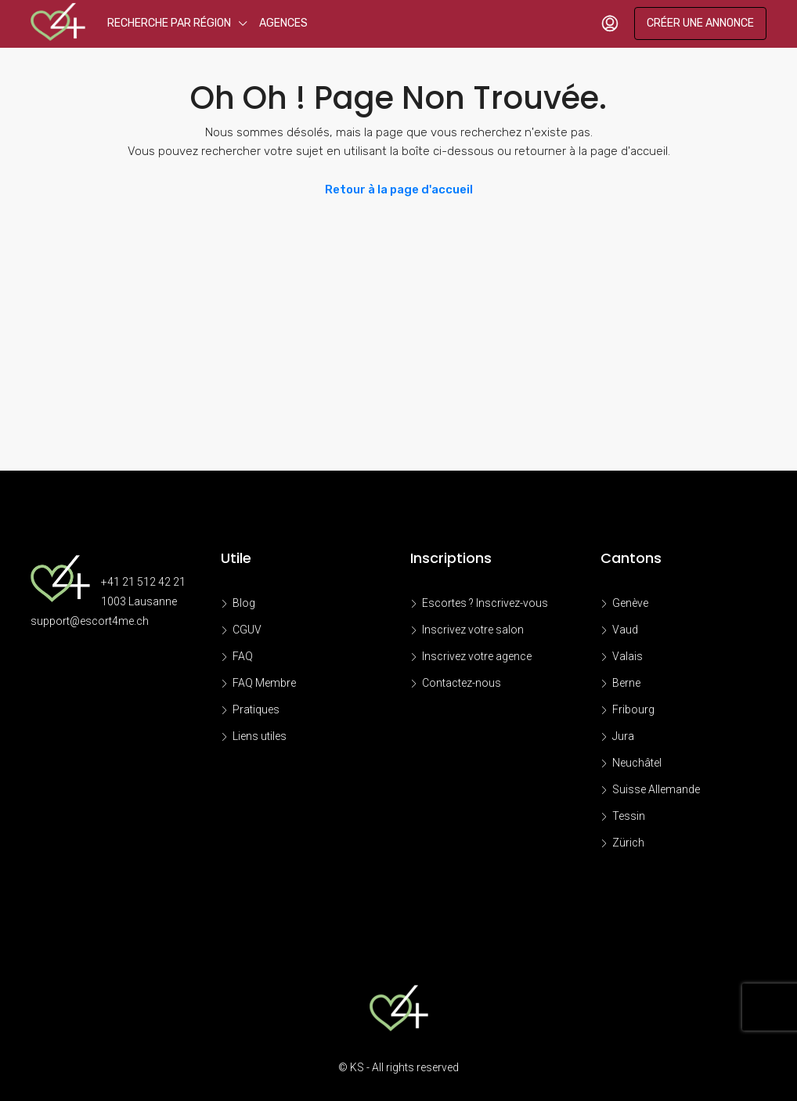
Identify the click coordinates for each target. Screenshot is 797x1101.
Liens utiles (260, 736)
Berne (626, 683)
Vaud (625, 629)
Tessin (628, 816)
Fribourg (633, 709)
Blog (244, 603)
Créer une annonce (700, 23)
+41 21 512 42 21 (143, 582)
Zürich (628, 842)
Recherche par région (169, 23)
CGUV (247, 629)
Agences (283, 23)
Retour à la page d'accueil (399, 189)
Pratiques (256, 709)
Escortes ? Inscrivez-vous (485, 603)
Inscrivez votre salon (473, 629)
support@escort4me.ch (90, 621)
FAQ (243, 656)
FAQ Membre (264, 683)
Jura (623, 736)
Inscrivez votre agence (477, 656)
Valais (627, 656)
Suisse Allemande (656, 789)
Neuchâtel (637, 762)
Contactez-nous (461, 683)
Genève (630, 603)
